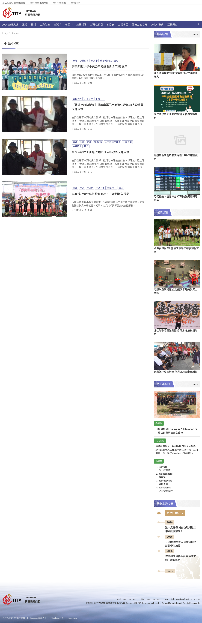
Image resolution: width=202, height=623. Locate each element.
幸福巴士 (99, 99)
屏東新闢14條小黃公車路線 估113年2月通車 (99, 66)
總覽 (57, 24)
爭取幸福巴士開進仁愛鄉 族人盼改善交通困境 (100, 152)
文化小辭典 (157, 24)
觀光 (86, 146)
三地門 (90, 188)
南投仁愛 (77, 99)
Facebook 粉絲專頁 (39, 2)
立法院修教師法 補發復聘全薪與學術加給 (175, 116)
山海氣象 (45, 24)
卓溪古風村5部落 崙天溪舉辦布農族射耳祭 (176, 250)
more (170, 571)
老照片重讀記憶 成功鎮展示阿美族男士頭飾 (175, 291)
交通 (89, 142)
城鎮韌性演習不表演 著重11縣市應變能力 (176, 157)
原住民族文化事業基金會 (14, 2)
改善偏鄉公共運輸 (109, 60)
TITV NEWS (30, 11)
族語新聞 (81, 24)
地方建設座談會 (112, 142)
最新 (33, 24)
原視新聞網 (32, 14)
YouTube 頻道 (59, 2)
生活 (82, 142)
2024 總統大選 (10, 24)
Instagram (75, 2)
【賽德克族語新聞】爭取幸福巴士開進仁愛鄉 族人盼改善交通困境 (107, 107)
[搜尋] (198, 24)
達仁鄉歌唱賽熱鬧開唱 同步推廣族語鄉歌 (175, 332)
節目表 (110, 24)
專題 (69, 24)
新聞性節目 (96, 24)
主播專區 (123, 24)
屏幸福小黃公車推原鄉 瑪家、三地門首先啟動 (100, 194)
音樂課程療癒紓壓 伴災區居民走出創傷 (175, 371)
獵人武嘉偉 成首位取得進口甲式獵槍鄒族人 (175, 74)
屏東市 (94, 60)
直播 (24, 24)
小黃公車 (84, 60)
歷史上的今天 (139, 24)
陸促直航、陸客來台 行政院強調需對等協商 (175, 198)
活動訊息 (172, 24)
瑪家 (121, 188)
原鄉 (75, 60)
